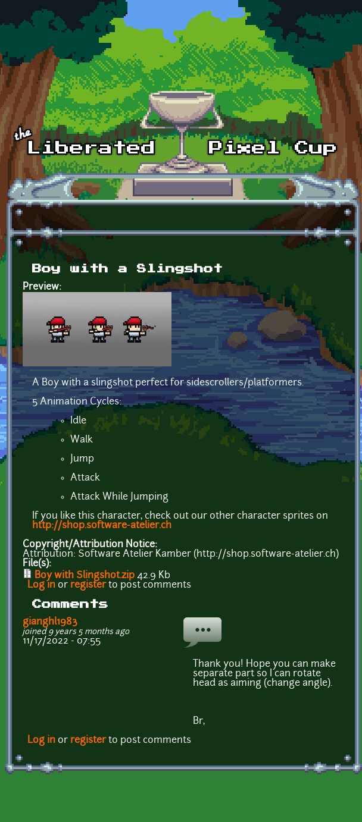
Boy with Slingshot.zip (85, 576)
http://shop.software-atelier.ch (101, 526)
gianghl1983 (50, 622)
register (88, 585)
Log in (41, 585)
